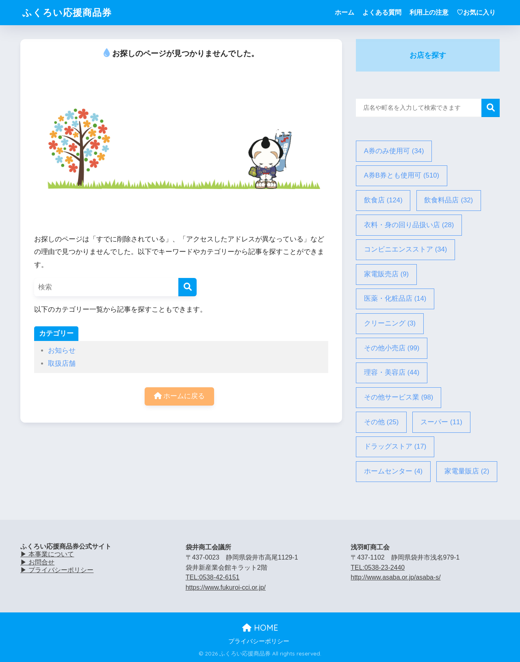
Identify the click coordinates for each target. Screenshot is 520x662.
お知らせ (62, 350)
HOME (260, 628)
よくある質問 (381, 12)
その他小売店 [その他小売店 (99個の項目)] (392, 348)
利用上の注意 (429, 12)
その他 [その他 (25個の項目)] (381, 422)
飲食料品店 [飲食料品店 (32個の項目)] (448, 200)
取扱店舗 (62, 363)
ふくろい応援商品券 (67, 12)
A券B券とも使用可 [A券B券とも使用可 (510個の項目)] (402, 175)
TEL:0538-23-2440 (378, 567)
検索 (490, 108)
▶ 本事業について (47, 554)
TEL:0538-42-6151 (213, 577)
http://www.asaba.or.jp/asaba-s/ (395, 577)
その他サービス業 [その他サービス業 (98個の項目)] (398, 397)
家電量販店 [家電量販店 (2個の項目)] (467, 471)
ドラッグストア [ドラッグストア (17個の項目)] (395, 447)
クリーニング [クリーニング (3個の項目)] (390, 323)
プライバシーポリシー (258, 641)
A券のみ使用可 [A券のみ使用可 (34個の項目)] (394, 151)
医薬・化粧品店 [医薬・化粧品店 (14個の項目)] (395, 299)
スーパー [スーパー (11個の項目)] (441, 422)
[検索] (187, 287)
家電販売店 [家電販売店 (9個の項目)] (386, 274)
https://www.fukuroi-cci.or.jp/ (226, 587)
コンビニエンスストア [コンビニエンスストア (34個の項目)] (405, 249)
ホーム (344, 12)
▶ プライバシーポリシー (56, 569)
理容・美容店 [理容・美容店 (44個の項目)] (392, 373)
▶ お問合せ (37, 562)
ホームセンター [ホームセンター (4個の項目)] (393, 471)
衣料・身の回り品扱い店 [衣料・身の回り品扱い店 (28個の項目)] (409, 225)
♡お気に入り (476, 12)
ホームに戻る (179, 396)
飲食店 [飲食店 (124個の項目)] (383, 200)
